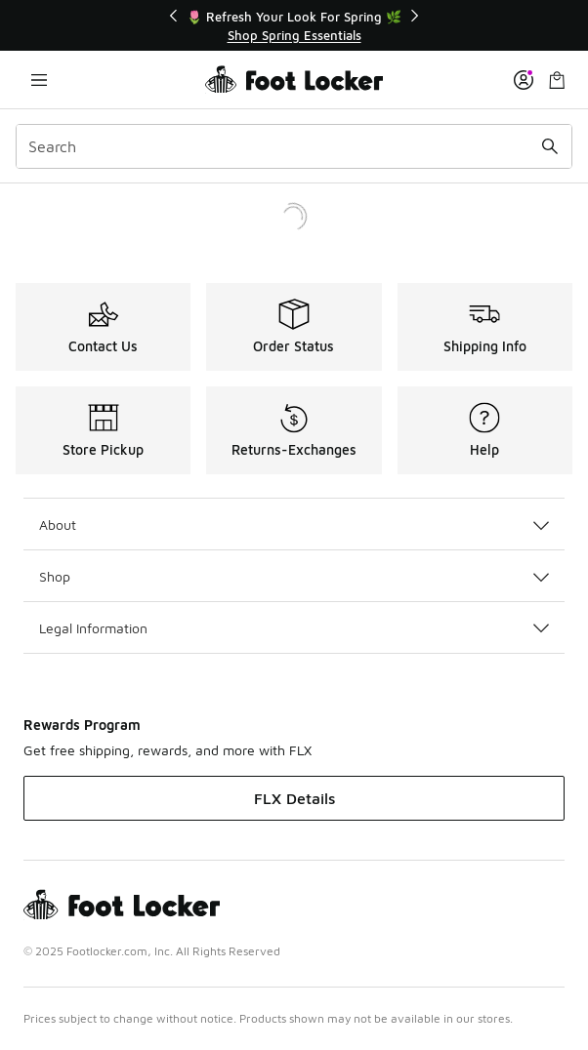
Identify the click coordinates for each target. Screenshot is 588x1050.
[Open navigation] (39, 79)
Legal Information (294, 628)
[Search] (294, 146)
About (294, 524)
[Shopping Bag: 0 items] (557, 79)
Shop (294, 576)
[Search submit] (549, 146)
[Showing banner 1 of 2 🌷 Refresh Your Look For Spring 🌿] (294, 26)
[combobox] (294, 146)
